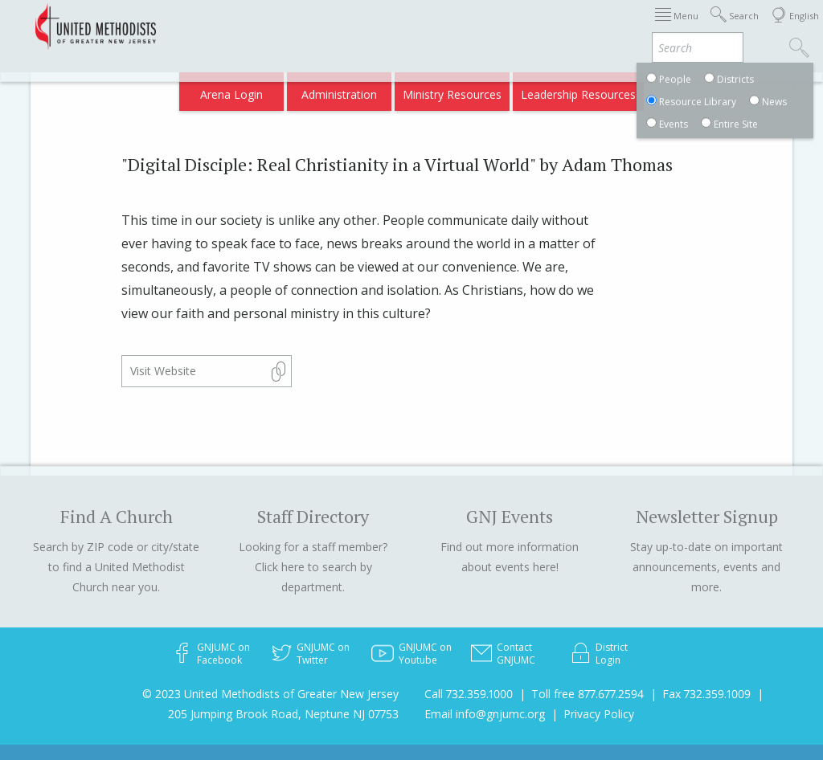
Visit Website (163, 370)
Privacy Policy (598, 713)
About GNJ (541, 26)
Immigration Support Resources (417, 26)
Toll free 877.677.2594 (587, 693)
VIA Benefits (614, 89)
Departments (675, 26)
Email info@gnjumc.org (484, 713)
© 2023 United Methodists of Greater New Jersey (270, 693)
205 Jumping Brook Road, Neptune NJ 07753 (283, 713)
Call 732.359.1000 (468, 693)
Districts (604, 26)
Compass (685, 89)
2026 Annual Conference (256, 26)
